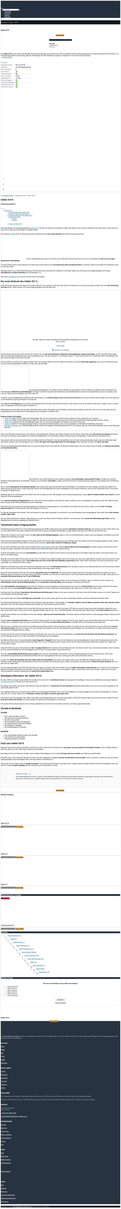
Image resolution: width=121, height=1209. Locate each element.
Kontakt (3, 1125)
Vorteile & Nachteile (14, 217)
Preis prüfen (60, 35)
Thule (3, 1056)
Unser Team (5, 1131)
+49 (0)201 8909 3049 (8, 1113)
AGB (2, 1153)
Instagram (4, 1078)
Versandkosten (6, 1163)
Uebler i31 (4, 854)
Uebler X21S (5, 823)
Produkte (8, 13)
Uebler (11, 22)
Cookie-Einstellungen (8, 1195)
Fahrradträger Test (14, 277)
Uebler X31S (8, 210)
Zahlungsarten (6, 1171)
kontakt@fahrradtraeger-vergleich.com (14, 1116)
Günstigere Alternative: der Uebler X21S (20, 215)
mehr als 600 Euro (12, 995)
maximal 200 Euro (12, 986)
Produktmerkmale (7, 682)
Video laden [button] (60, 346)
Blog (2, 1185)
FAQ (2, 1145)
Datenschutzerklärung (8, 1198)
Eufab (3, 1050)
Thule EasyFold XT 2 (7, 925)
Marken (7, 15)
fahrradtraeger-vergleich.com (22, 1206)
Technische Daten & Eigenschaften (18, 214)
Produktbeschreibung (8, 827)
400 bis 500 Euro (12, 992)
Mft (2, 1053)
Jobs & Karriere (6, 1138)
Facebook (4, 1075)
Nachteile (14, 220)
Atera (2, 1046)
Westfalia (4, 1063)
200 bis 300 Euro (12, 988)
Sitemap (3, 1188)
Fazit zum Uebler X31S (15, 224)
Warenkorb (4, 1156)
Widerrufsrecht (6, 1160)
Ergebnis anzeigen (60, 1003)
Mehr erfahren (60, 341)
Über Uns (4, 1128)
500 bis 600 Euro (12, 994)
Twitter (3, 1071)
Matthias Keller (7, 57)
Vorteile (14, 218)
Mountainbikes (45, 547)
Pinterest (4, 1085)
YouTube (4, 1081)
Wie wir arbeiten (6, 1135)
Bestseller (8, 12)
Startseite (4, 22)
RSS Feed (4, 1192)
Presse (3, 1141)
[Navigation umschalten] (1, 8)
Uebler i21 (4, 884)
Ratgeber (8, 17)
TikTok (3, 1088)
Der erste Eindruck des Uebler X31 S (19, 212)
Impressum (5, 1202)
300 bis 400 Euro (12, 990)
